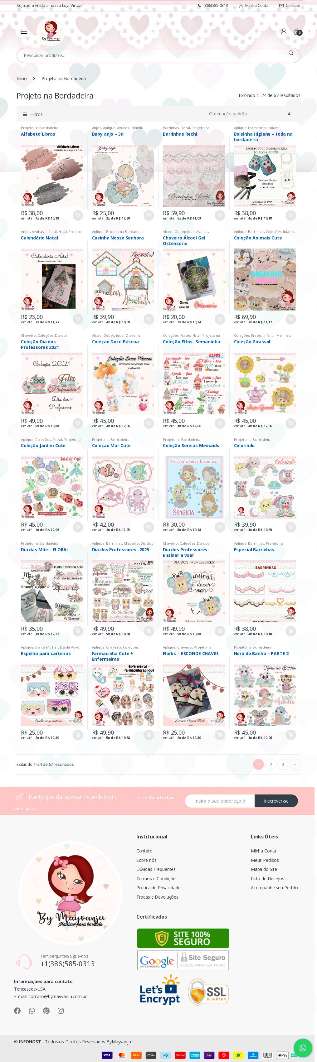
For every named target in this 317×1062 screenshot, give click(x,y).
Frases (185, 335)
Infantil (136, 127)
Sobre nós (146, 860)
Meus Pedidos (265, 860)
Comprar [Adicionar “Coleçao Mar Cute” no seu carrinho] (148, 527)
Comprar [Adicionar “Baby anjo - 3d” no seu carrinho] (148, 215)
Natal (62, 231)
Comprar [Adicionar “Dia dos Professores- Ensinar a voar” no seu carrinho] (219, 631)
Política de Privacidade (158, 888)
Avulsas (123, 127)
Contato (289, 5)
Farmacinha (257, 127)
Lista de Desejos (267, 878)
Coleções (273, 231)
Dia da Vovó (70, 647)
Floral (185, 127)
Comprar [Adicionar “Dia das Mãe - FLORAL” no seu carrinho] (77, 631)
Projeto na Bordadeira (39, 127)
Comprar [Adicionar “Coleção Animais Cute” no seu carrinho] (290, 319)
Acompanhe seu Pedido (274, 888)
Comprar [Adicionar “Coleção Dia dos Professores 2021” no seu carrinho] (77, 423)
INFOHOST (30, 1042)
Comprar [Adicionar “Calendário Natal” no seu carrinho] (77, 319)
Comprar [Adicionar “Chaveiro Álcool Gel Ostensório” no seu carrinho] (219, 319)
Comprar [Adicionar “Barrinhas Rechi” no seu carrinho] (219, 215)
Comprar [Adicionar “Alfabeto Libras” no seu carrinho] (77, 215)
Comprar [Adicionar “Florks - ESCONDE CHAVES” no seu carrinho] (219, 735)
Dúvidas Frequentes (156, 869)
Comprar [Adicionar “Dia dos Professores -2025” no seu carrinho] (148, 631)
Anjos (96, 127)
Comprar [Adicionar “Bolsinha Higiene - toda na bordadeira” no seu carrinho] (290, 215)
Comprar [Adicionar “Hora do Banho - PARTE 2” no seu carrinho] (290, 735)
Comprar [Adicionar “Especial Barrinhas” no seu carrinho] (290, 631)
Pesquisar (291, 55)
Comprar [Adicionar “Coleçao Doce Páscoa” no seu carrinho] (148, 423)
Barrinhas (171, 127)
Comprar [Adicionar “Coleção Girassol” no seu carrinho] (290, 423)
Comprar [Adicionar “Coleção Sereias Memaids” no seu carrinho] (219, 527)
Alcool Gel (171, 231)
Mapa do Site (264, 869)
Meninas (283, 335)
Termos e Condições (157, 878)
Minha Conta (253, 5)
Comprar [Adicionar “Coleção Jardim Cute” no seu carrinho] (77, 527)
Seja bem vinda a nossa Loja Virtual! (50, 5)
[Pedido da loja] (249, 114)
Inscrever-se (276, 801)
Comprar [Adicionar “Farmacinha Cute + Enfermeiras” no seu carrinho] (148, 735)
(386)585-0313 (212, 5)
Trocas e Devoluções (157, 897)
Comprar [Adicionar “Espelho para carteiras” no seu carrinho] (77, 735)
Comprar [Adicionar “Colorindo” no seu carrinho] (290, 527)
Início (22, 78)
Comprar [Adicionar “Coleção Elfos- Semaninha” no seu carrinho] (219, 423)
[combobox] (149, 55)
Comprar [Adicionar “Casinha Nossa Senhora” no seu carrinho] (148, 319)
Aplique (109, 127)
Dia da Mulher (46, 647)
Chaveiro (28, 335)
